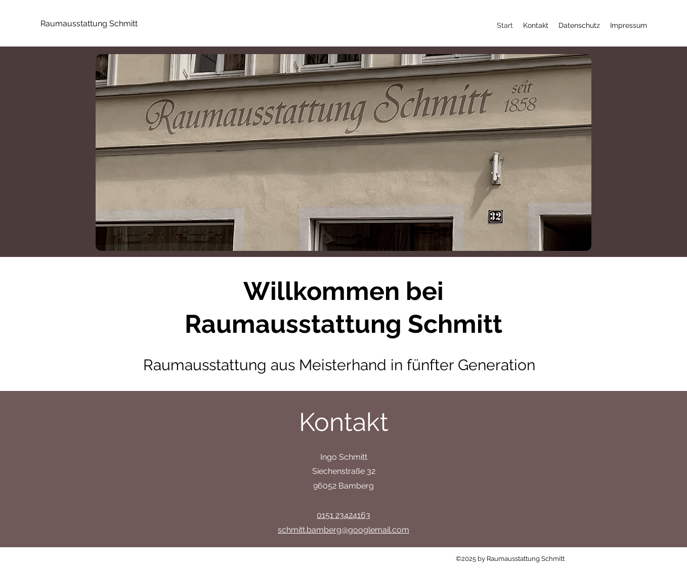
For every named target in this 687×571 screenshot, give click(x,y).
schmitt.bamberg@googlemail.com (343, 530)
